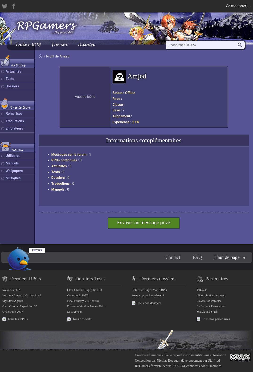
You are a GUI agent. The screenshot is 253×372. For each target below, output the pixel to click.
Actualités (13, 71)
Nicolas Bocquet (168, 360)
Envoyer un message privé (143, 222)
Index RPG (28, 45)
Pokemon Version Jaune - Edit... (87, 306)
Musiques (13, 178)
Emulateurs (14, 129)
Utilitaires (13, 156)
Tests (10, 79)
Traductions (15, 121)
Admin (86, 45)
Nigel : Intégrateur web (211, 295)
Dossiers (12, 86)
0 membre (214, 366)
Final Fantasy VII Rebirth (83, 301)
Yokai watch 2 (11, 290)
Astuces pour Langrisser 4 (148, 295)
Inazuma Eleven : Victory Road (21, 295)
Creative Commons (148, 355)
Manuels (12, 163)
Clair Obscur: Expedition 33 (19, 306)
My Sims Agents (12, 301)
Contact (172, 257)
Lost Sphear (74, 311)
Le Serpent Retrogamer (211, 306)
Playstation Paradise (209, 301)
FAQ (197, 257)
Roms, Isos (14, 114)
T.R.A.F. (202, 290)
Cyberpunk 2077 (12, 311)
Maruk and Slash (207, 311)
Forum (59, 45)
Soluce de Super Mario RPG (149, 290)
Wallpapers (14, 171)
